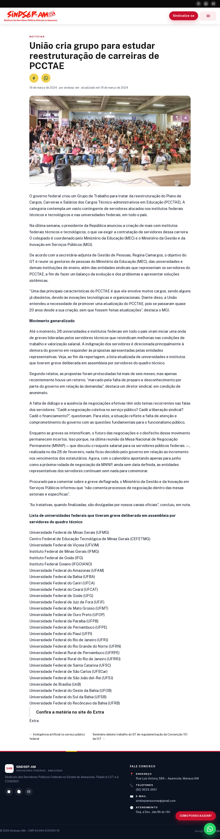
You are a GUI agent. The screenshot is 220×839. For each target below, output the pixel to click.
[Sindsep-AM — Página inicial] (30, 16)
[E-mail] (213, 4)
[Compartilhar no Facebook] (33, 78)
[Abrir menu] (208, 15)
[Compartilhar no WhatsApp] (45, 78)
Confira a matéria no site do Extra (70, 712)
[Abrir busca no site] (196, 815)
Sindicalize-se (183, 15)
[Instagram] (198, 4)
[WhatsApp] (206, 4)
